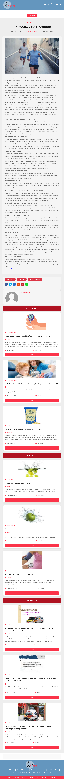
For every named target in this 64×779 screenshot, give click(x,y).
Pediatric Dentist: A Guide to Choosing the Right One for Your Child (31, 384)
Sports (32, 770)
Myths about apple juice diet (15, 529)
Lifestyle (50, 770)
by (32, 31)
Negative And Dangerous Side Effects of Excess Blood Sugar (27, 336)
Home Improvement (46, 773)
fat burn (21, 279)
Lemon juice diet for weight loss (17, 483)
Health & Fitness (32, 23)
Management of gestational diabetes (19, 574)
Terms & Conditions (42, 777)
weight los (10, 279)
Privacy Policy (31, 777)
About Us (22, 777)
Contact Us (52, 777)
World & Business (10, 770)
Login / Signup (49, 4)
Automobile (25, 773)
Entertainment (34, 773)
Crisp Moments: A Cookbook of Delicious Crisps (23, 429)
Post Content (32, 15)
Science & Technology (22, 770)
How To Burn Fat (35, 279)
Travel (56, 770)
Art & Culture (16, 773)
